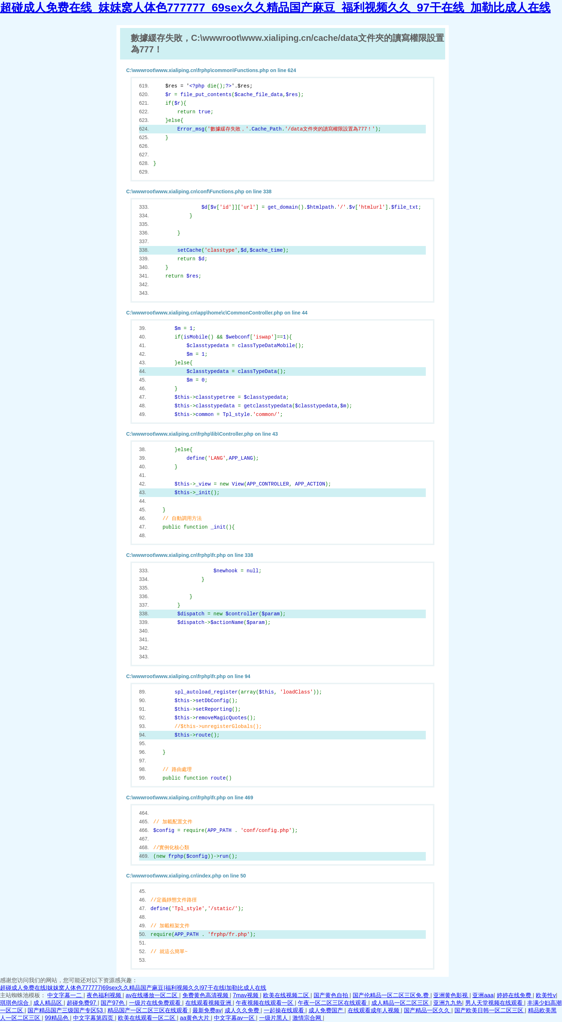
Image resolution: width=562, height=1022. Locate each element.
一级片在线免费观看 (155, 1003)
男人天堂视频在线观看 (494, 1003)
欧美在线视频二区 (286, 995)
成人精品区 (48, 1003)
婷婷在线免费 (515, 995)
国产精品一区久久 (427, 1010)
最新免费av (207, 1010)
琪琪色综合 (15, 1003)
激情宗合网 (307, 1018)
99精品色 (57, 1018)
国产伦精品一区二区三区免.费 (391, 995)
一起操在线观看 (284, 1010)
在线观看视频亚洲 (209, 1003)
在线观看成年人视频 (374, 1010)
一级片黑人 (274, 1018)
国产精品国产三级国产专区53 (66, 1010)
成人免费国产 (326, 1010)
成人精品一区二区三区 (400, 1003)
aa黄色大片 (195, 1018)
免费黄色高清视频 (206, 995)
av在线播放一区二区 (152, 995)
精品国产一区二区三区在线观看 (148, 1010)
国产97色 (113, 1003)
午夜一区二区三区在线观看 (333, 1003)
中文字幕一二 (65, 995)
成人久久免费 (243, 1010)
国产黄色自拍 (331, 995)
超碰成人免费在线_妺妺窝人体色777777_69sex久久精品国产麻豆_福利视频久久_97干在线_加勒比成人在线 (275, 7)
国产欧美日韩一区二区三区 (489, 1010)
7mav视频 (246, 995)
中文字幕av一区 (235, 1018)
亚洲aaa (483, 995)
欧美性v (546, 995)
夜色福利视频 (105, 995)
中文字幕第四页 (94, 1018)
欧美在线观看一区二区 (147, 1018)
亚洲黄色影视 (451, 995)
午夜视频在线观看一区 (265, 1003)
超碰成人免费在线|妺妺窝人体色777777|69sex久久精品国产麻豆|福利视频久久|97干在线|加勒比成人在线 (133, 988)
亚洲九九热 (447, 1003)
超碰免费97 (82, 1003)
